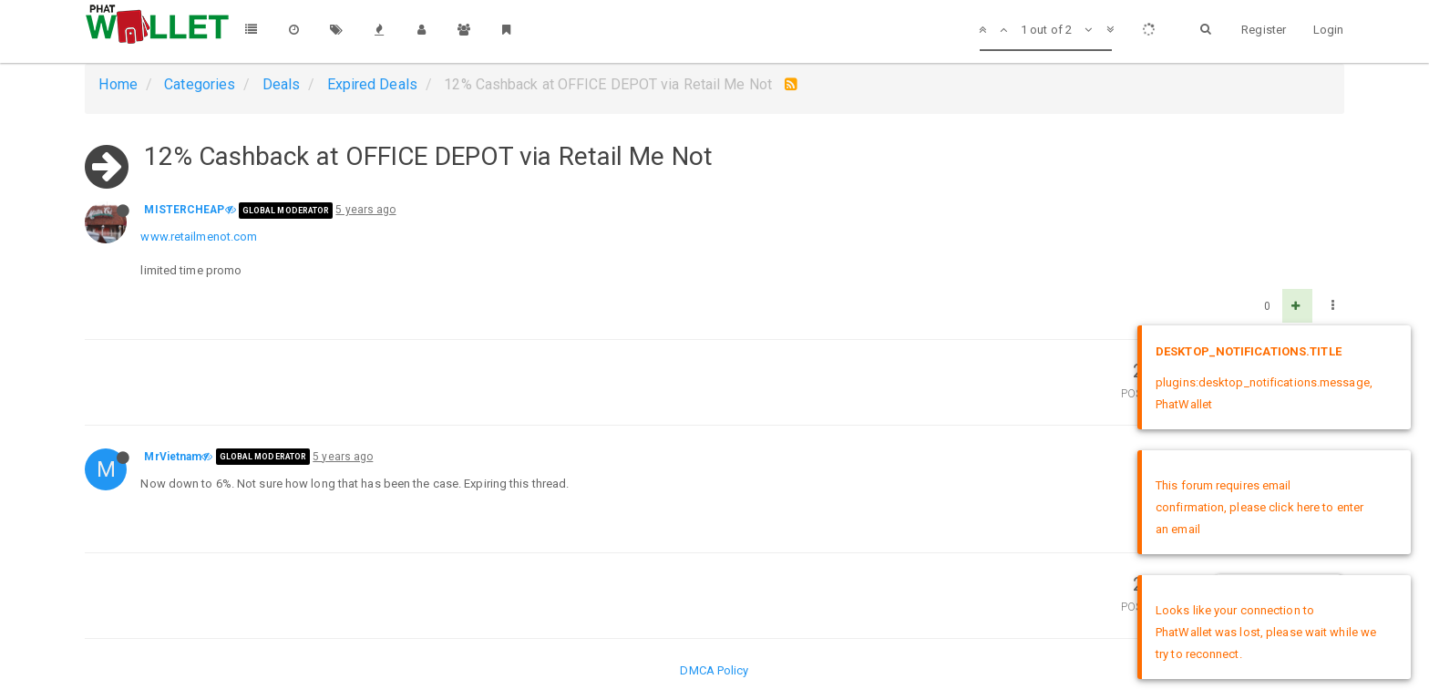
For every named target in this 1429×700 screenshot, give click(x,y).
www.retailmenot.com (198, 236)
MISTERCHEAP (184, 209)
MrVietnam (172, 456)
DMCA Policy (714, 670)
